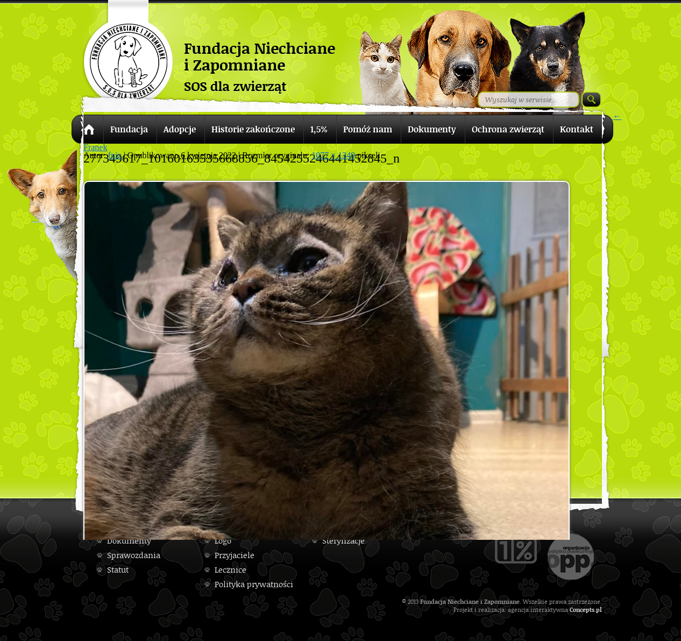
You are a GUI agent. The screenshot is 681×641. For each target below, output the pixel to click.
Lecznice (230, 569)
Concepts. (583, 609)
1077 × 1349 (333, 155)
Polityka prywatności (254, 584)
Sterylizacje (343, 540)
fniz (115, 155)
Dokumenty (129, 540)
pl (599, 609)
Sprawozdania (133, 555)
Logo (223, 540)
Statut (118, 569)
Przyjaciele (234, 555)
